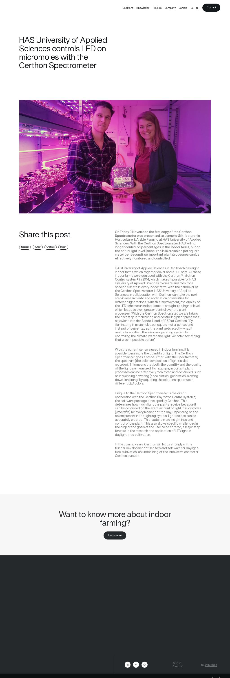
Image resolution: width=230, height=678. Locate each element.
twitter (38, 247)
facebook (25, 247)
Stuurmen (211, 667)
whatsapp (50, 247)
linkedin (63, 247)
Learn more (115, 538)
